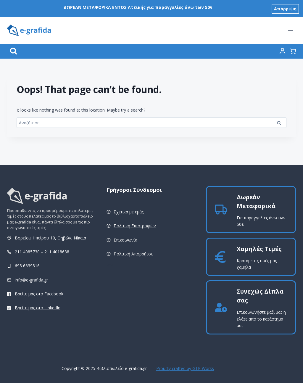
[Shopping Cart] (292, 49)
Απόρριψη (285, 7)
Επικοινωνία (125, 240)
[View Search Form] (13, 49)
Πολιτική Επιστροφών (135, 225)
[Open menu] (290, 28)
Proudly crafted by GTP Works (185, 368)
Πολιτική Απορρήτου (134, 254)
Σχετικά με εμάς (129, 212)
